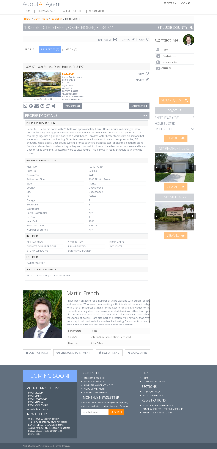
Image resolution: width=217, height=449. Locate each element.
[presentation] (175, 88)
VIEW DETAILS (73, 106)
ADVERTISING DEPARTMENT (98, 385)
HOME (146, 378)
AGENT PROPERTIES (153, 395)
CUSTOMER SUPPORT (95, 378)
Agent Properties (73, 10)
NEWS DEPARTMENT (94, 388)
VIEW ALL (175, 138)
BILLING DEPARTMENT (95, 392)
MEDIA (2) (71, 49)
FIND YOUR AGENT (152, 391)
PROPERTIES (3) (50, 49)
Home (28, 10)
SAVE (144, 40)
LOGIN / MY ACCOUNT (154, 381)
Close (143, 115)
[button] (171, 3)
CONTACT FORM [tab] (37, 352)
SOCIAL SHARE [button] (137, 352)
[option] (175, 167)
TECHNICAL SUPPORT (95, 381)
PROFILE (29, 49)
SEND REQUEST (174, 100)
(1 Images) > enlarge (42, 99)
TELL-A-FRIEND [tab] (109, 352)
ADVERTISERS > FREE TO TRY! (157, 412)
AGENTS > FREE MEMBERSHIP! (158, 405)
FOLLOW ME (107, 40)
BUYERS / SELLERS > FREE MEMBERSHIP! (163, 409)
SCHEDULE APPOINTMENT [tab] (73, 352)
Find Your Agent (47, 10)
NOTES (128, 40)
